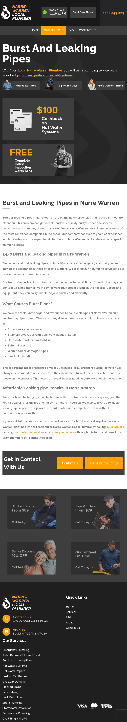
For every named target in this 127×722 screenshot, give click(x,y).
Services (71, 612)
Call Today (23, 520)
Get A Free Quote (83, 12)
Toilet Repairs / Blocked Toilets (22, 655)
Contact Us (87, 30)
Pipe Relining (10, 692)
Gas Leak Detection (14, 681)
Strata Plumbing (12, 702)
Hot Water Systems (14, 665)
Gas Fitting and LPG (14, 718)
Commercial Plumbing (16, 713)
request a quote (65, 432)
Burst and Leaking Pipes (17, 660)
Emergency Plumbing (15, 650)
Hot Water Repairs (13, 671)
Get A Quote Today (104, 463)
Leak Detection (12, 697)
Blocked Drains (11, 686)
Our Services (53, 30)
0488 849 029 (113, 13)
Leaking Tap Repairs (14, 676)
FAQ (71, 30)
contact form (27, 432)
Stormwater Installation (16, 708)
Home (35, 30)
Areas (69, 622)
